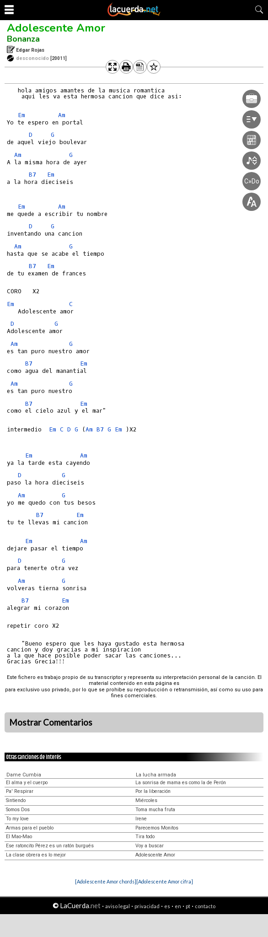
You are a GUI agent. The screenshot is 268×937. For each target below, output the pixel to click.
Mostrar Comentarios (50, 722)
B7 (32, 174)
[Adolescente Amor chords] (105, 881)
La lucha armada (156, 775)
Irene (141, 819)
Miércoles (146, 800)
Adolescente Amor (56, 28)
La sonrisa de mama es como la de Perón (180, 783)
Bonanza (23, 38)
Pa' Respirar (19, 791)
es (167, 906)
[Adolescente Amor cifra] (164, 881)
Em (21, 115)
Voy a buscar (149, 846)
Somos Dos (18, 810)
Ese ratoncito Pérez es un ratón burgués (50, 846)
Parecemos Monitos (156, 828)
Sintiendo (16, 800)
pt (188, 906)
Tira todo (145, 837)
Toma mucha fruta (155, 810)
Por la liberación (153, 791)
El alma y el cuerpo (27, 783)
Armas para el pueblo (30, 828)
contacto (205, 906)
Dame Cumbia (23, 775)
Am (61, 115)
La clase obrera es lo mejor (36, 855)
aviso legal (117, 906)
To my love (17, 819)
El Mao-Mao (19, 837)
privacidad (147, 906)
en (178, 906)
